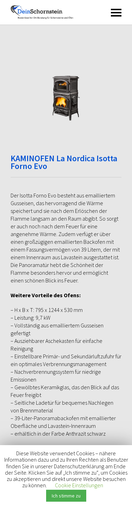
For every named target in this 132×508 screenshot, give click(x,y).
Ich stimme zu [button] (66, 496)
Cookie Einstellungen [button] (79, 485)
